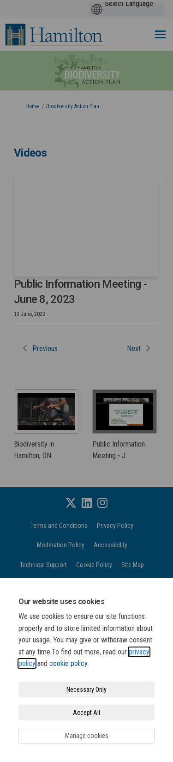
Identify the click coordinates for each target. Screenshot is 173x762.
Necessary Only (86, 689)
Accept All (86, 712)
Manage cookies (86, 735)
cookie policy (68, 663)
